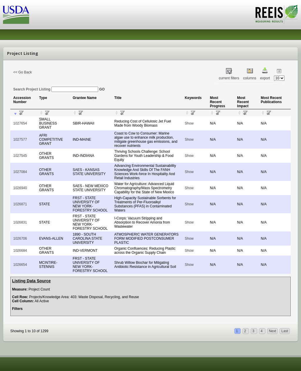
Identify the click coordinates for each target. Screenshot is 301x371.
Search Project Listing (55, 89)
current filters (229, 78)
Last (284, 331)
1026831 (20, 222)
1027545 (20, 156)
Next (272, 331)
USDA (16, 15)
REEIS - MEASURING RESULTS (276, 14)
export (265, 78)
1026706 (20, 238)
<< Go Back (22, 72)
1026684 (20, 251)
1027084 (20, 172)
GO (102, 89)
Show (189, 123)
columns (249, 78)
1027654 (20, 123)
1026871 (20, 204)
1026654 (20, 265)
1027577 (20, 139)
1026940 (20, 188)
